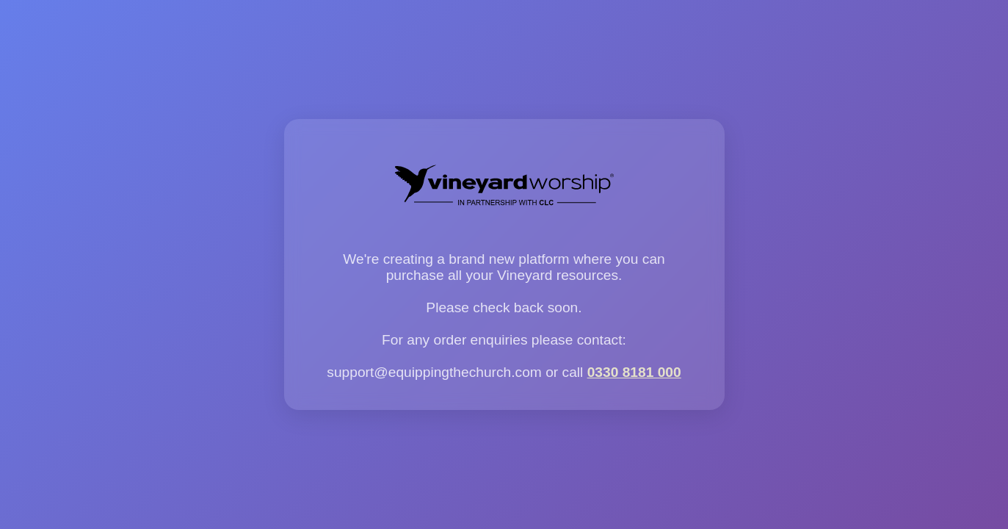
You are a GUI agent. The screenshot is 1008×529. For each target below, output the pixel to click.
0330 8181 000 (634, 372)
